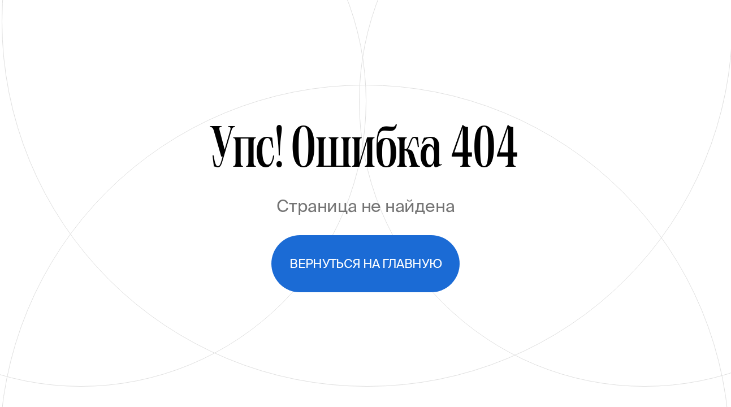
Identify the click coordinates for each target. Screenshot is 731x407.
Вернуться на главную (365, 263)
